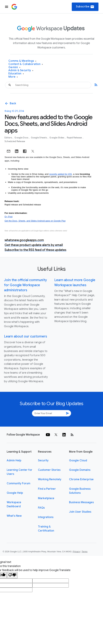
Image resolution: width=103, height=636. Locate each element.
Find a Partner (47, 489)
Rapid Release (75, 137)
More (13, 76)
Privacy (76, 551)
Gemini (14, 67)
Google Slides (57, 137)
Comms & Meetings (22, 61)
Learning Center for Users (19, 472)
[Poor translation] (12, 575)
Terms (84, 551)
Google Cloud (78, 460)
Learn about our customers (25, 336)
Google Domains (79, 470)
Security (43, 460)
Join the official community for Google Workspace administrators (25, 285)
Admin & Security (20, 70)
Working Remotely (49, 479)
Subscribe (85, 7)
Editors (8, 137)
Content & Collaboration (25, 64)
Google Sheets (39, 137)
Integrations (45, 517)
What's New (14, 516)
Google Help (15, 493)
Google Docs (21, 137)
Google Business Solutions (80, 491)
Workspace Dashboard (14, 504)
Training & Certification (46, 528)
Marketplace (46, 498)
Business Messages (81, 502)
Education (16, 73)
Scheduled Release (15, 141)
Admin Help (14, 460)
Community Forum (18, 483)
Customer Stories (49, 470)
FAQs (41, 507)
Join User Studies (80, 511)
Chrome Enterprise (81, 479)
